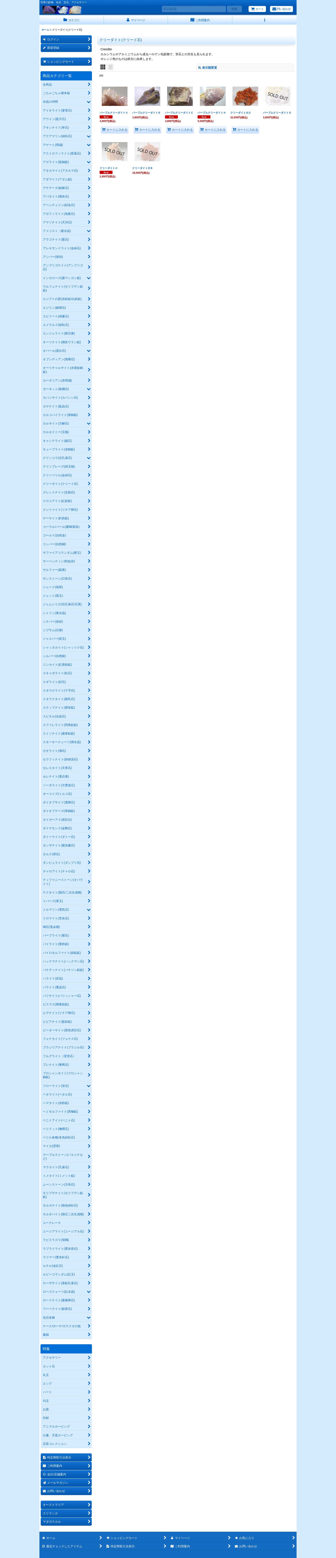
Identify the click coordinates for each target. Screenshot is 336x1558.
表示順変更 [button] (207, 67)
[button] (264, 20)
